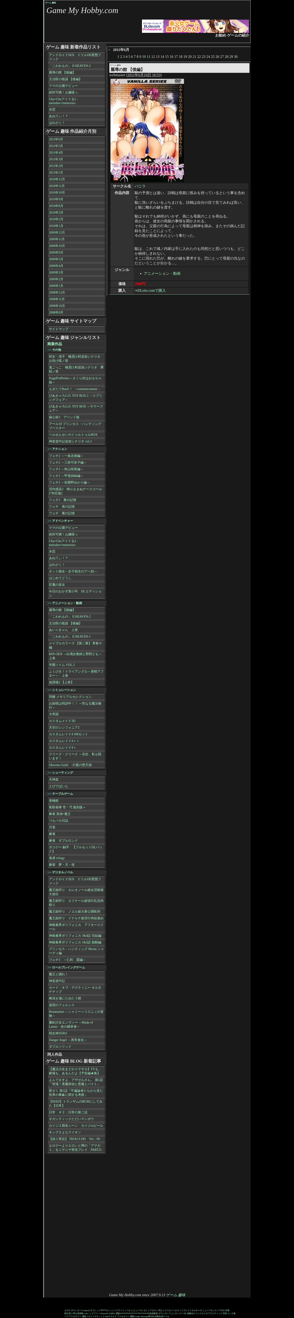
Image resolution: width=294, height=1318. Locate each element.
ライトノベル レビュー (128, 1310)
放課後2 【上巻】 (61, 682)
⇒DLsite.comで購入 (150, 290)
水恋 (52, 109)
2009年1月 (56, 286)
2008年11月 (57, 299)
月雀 (52, 827)
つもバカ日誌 (58, 820)
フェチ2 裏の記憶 (62, 500)
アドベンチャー (62, 521)
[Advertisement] (63, 1224)
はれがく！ (57, 122)
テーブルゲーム (62, 793)
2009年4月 (56, 266)
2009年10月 (57, 246)
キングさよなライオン (65, 1132)
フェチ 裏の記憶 (62, 513)
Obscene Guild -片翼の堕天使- (71, 765)
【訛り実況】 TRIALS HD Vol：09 (74, 1139)
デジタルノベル (62, 872)
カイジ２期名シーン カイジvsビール (76, 1125)
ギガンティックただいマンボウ (71, 1119)
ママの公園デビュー (63, 86)
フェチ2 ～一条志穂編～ (66, 456)
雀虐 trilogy (57, 858)
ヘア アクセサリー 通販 (75, 1316)
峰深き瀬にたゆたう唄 (65, 998)
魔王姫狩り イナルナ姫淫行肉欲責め (76, 918)
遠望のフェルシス (62, 1005)
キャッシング (112, 1310)
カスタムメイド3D (62, 721)
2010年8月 (56, 206)
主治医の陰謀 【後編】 (65, 79)
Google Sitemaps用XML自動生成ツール (152, 1316)
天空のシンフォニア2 (64, 727)
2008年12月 (57, 292)
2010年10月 (57, 192)
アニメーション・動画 (162, 273)
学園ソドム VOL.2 (62, 665)
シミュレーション (64, 690)
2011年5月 (56, 146)
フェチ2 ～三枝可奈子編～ (68, 462)
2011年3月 (56, 159)
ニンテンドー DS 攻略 (181, 1313)
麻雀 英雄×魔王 (60, 814)
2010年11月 (57, 186)
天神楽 (54, 779)
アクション (59, 449)
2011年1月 (56, 172)
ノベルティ (176, 1310)
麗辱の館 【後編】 (62, 72)
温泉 (152, 1313)
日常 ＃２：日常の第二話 (68, 1112)
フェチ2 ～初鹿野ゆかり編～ (69, 482)
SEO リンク (196, 1313)
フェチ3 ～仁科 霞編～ (67, 960)
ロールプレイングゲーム (68, 967)
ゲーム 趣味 (50, 3)
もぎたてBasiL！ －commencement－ (74, 389)
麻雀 (52, 834)
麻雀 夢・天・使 (62, 864)
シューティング (62, 772)
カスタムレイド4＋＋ (64, 741)
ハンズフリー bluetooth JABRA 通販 (104, 1313)
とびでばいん (58, 786)
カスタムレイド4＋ (62, 747)
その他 (56, 349)
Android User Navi (134, 1313)
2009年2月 (56, 279)
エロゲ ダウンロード (73, 1310)
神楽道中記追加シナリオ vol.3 (70, 441)
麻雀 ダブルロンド (63, 840)
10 (144, 57)
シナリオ (167, 1310)
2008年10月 (57, 306)
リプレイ (185, 1310)
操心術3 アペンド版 (64, 417)
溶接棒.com (82, 1313)
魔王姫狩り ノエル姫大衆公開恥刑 (74, 911)
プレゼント (144, 1310)
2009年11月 (57, 239)
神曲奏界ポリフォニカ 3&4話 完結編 (75, 935)
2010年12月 (57, 179)
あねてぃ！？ (58, 116)
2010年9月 (56, 199)
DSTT (103, 1310)
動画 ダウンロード (162, 1313)
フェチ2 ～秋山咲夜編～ (66, 469)
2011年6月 (56, 139)
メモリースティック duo (97, 1316)
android (123, 1313)
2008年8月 (56, 312)
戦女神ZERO (58, 1033)
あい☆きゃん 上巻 (63, 630)
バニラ (140, 186)
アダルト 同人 (156, 1310)
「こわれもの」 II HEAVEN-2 (70, 66)
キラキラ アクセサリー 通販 (121, 1316)
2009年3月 (56, 272)
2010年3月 (56, 212)
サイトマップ (58, 329)
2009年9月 (56, 252)
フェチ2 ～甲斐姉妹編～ (66, 476)
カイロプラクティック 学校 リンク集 (219, 1313)
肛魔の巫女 (57, 584)
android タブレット (92, 1310)
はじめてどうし (60, 578)
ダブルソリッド (60, 1046)
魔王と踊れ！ (58, 974)
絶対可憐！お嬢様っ (63, 92)
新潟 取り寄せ (70, 1313)
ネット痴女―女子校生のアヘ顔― (73, 571)
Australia (146, 1313)
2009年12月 (57, 232)
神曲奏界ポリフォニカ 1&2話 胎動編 (75, 942)
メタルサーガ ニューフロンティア (205, 1310)
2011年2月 (56, 166)
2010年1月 (56, 226)
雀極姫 (54, 800)
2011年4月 (56, 152)
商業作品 (54, 344)
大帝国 (54, 714)
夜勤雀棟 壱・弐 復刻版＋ (67, 807)
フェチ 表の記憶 (62, 506)
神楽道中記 (57, 981)
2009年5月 (56, 259)
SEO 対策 (225, 1310)
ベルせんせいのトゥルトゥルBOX (73, 434)
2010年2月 (56, 219)
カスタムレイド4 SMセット (68, 734)
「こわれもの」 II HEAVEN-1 (70, 636)
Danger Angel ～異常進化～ (68, 1040)
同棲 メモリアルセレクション (70, 697)
